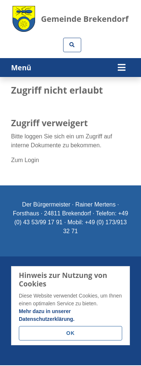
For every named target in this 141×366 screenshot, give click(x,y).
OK (70, 333)
